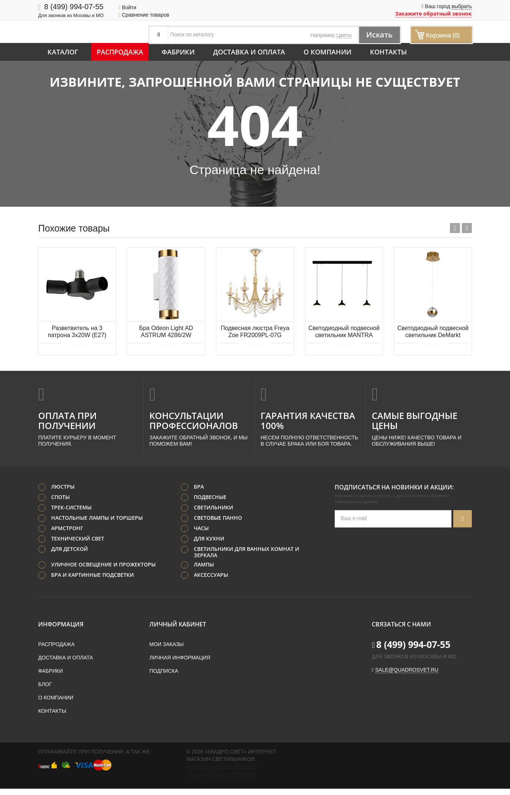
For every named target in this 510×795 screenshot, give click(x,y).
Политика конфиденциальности (222, 767)
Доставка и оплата (249, 51)
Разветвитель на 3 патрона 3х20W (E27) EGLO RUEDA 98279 (77, 332)
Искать (379, 35)
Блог (45, 684)
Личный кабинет (177, 624)
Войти (127, 7)
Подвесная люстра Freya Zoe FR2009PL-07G (255, 331)
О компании (327, 51)
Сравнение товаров (144, 15)
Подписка (163, 671)
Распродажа (120, 51)
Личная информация (179, 658)
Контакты (388, 51)
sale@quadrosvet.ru (406, 670)
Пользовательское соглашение (221, 774)
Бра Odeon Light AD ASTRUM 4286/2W (166, 331)
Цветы (344, 35)
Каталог (62, 51)
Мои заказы (166, 644)
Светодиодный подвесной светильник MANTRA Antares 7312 (344, 332)
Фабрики (178, 51)
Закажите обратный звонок (433, 13)
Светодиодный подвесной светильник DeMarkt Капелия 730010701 (432, 332)
